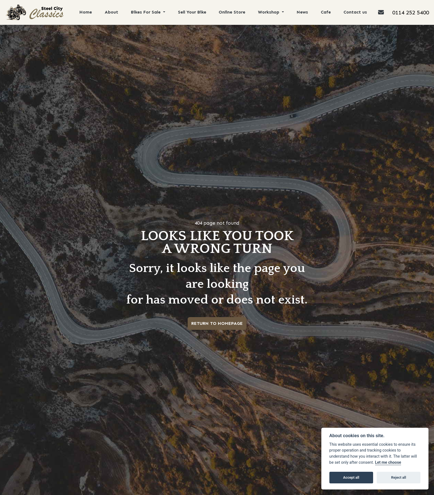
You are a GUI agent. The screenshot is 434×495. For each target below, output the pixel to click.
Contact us (356, 12)
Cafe (327, 12)
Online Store (232, 12)
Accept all (351, 477)
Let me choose (388, 462)
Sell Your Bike (193, 12)
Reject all (398, 477)
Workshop (270, 12)
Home (86, 12)
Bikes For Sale (146, 12)
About (111, 12)
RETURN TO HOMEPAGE (217, 323)
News (303, 12)
